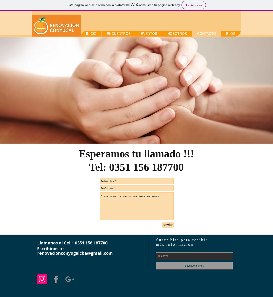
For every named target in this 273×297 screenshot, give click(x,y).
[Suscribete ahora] (194, 266)
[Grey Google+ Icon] (70, 279)
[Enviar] (168, 225)
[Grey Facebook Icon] (56, 279)
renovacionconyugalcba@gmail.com (75, 253)
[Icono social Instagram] (42, 279)
